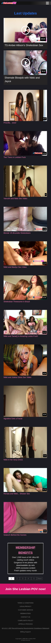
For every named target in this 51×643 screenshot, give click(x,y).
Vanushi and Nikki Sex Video (15, 198)
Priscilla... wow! (10, 123)
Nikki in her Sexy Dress (13, 460)
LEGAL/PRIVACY (25, 606)
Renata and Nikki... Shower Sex (17, 494)
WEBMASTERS (25, 613)
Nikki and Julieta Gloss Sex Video (17, 377)
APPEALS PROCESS (25, 624)
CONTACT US (25, 617)
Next (40, 579)
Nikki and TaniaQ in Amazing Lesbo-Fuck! (21, 336)
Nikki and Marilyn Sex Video (15, 267)
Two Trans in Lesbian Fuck (15, 157)
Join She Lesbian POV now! (25, 589)
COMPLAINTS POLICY (25, 620)
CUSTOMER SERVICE (25, 610)
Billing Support (25, 632)
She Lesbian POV (31, 638)
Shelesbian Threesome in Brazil (17, 302)
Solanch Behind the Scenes (15, 535)
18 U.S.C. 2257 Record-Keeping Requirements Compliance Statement (25, 628)
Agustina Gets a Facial (13, 419)
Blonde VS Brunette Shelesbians (17, 233)
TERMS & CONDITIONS (26, 603)
